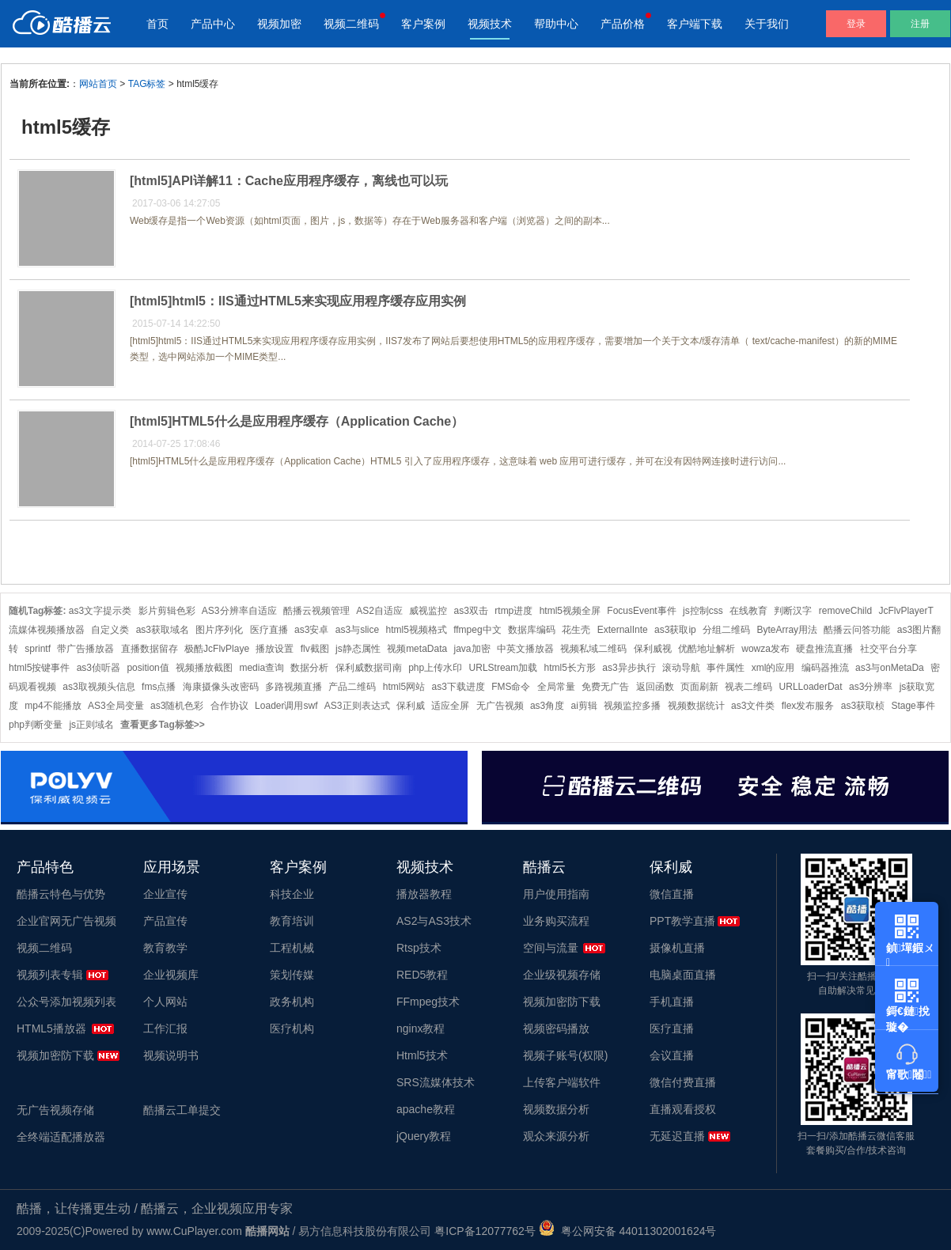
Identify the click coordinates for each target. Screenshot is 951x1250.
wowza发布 (765, 648)
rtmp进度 (513, 610)
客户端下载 (694, 23)
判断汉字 (793, 610)
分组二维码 (726, 629)
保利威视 (653, 648)
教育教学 (165, 947)
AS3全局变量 (116, 705)
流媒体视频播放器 (47, 629)
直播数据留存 (149, 648)
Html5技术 (422, 1055)
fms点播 (159, 686)
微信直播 (672, 894)
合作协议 (229, 705)
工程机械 (292, 947)
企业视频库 (171, 974)
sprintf (38, 648)
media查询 (261, 667)
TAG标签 (147, 83)
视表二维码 (748, 686)
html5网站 (404, 686)
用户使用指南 (556, 894)
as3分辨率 (870, 686)
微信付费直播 (683, 1082)
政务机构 (292, 1001)
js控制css (703, 610)
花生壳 (576, 629)
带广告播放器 (85, 648)
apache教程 (425, 1109)
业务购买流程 (556, 921)
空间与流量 (550, 947)
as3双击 (471, 610)
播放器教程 (424, 894)
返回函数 (655, 686)
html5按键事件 (39, 667)
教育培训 (292, 921)
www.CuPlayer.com (194, 1231)
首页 (157, 23)
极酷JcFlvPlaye (216, 648)
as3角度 (547, 705)
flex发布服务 (808, 705)
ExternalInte (622, 629)
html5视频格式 (415, 629)
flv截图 (315, 648)
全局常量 (556, 686)
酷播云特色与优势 (61, 894)
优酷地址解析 (706, 648)
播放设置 (275, 648)
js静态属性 (358, 648)
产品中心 (213, 23)
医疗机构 (292, 1028)
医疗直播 (269, 629)
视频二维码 (351, 23)
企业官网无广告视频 (66, 921)
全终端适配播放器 (61, 1137)
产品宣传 (165, 921)
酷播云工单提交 (182, 1110)
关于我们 (767, 23)
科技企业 (292, 894)
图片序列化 (219, 629)
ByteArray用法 (786, 629)
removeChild (845, 610)
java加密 (472, 648)
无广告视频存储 (55, 1110)
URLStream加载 (503, 667)
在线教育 (748, 610)
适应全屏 (450, 705)
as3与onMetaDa (889, 667)
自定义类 (110, 629)
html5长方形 (570, 667)
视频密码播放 (556, 1028)
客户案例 (423, 23)
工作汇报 (165, 1028)
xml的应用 (773, 667)
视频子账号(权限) (565, 1055)
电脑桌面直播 (683, 974)
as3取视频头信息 (99, 686)
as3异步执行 (628, 667)
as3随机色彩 (176, 705)
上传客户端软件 (562, 1082)
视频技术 (490, 23)
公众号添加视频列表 (66, 1001)
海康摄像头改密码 (221, 686)
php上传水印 (435, 667)
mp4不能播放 (53, 705)
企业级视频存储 (562, 974)
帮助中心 (556, 23)
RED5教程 (422, 974)
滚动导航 (681, 667)
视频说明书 (171, 1055)
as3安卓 (311, 629)
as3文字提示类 (100, 610)
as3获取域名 (162, 629)
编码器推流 (825, 667)
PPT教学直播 (682, 921)
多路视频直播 (293, 686)
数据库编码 (531, 629)
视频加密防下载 (55, 1055)
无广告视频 (500, 705)
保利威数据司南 (368, 667)
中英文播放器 (525, 648)
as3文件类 (753, 705)
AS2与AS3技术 (434, 921)
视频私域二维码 (593, 648)
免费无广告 (605, 686)
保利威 (410, 705)
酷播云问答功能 (857, 629)
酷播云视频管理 (316, 610)
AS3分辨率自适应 (239, 610)
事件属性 (726, 667)
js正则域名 (91, 724)
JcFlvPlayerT (905, 610)
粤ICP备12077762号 (485, 1231)
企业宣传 (165, 894)
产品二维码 (352, 686)
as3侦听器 (98, 667)
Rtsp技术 (418, 947)
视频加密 (279, 23)
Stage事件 (912, 705)
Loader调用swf (286, 705)
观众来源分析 (556, 1136)
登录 (856, 23)
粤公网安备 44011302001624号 (628, 1231)
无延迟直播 (677, 1136)
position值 (148, 667)
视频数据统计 (696, 705)
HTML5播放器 (51, 1028)
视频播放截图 (204, 667)
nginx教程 (420, 1028)
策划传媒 (292, 974)
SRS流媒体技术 (435, 1082)
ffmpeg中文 (477, 629)
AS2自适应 (379, 610)
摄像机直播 (677, 947)
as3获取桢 (863, 705)
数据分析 (309, 667)
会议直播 (672, 1055)
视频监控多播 (632, 705)
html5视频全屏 (570, 610)
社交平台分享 (888, 648)
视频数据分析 (556, 1109)
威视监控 (428, 610)
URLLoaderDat (811, 686)
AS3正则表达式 (357, 705)
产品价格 (623, 23)
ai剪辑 (584, 705)
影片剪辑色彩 (166, 610)
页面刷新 (699, 686)
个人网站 (165, 1001)
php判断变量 (36, 724)
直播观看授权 (683, 1109)
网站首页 (98, 83)
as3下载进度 (457, 686)
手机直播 (672, 1001)
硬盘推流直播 (824, 648)
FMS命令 (510, 686)
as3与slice (357, 629)
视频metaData (417, 648)
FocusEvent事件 (641, 610)
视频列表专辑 (50, 974)
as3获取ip (675, 629)
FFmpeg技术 (428, 1001)
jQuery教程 (423, 1136)
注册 (920, 23)
